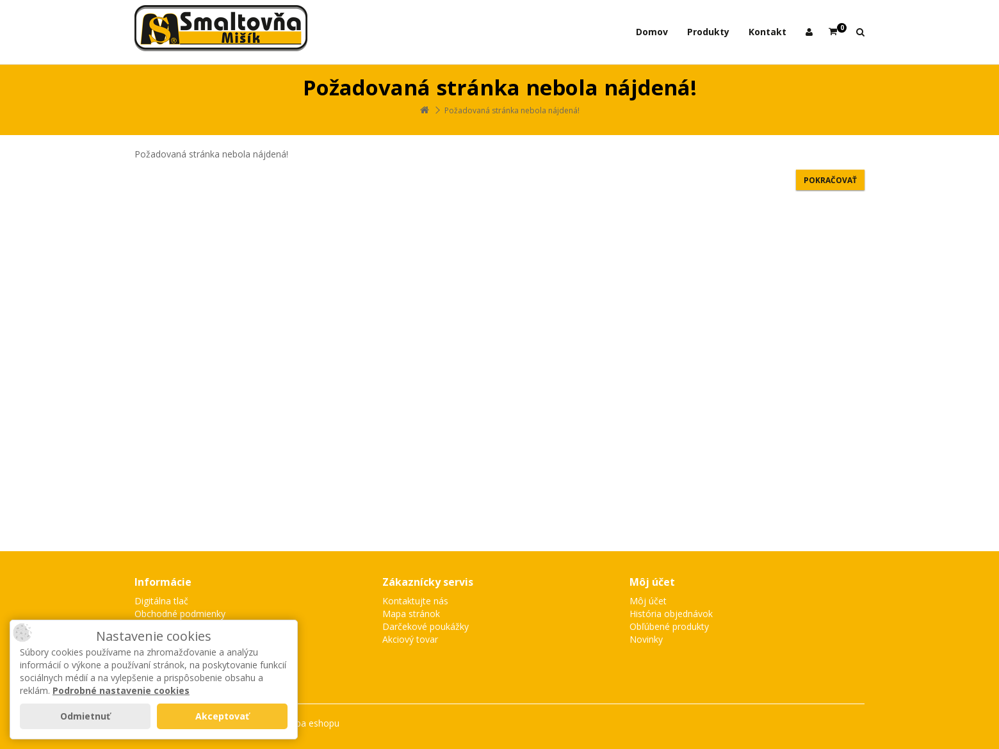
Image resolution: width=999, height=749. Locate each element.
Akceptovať (222, 716)
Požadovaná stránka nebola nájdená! (512, 110)
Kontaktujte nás (415, 601)
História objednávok (671, 614)
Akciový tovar (410, 639)
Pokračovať (830, 180)
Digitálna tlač (161, 601)
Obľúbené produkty (669, 626)
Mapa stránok (411, 614)
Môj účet (648, 601)
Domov (652, 32)
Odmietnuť (85, 716)
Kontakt (767, 32)
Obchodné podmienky (179, 614)
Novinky (646, 639)
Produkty (708, 32)
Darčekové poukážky (425, 626)
